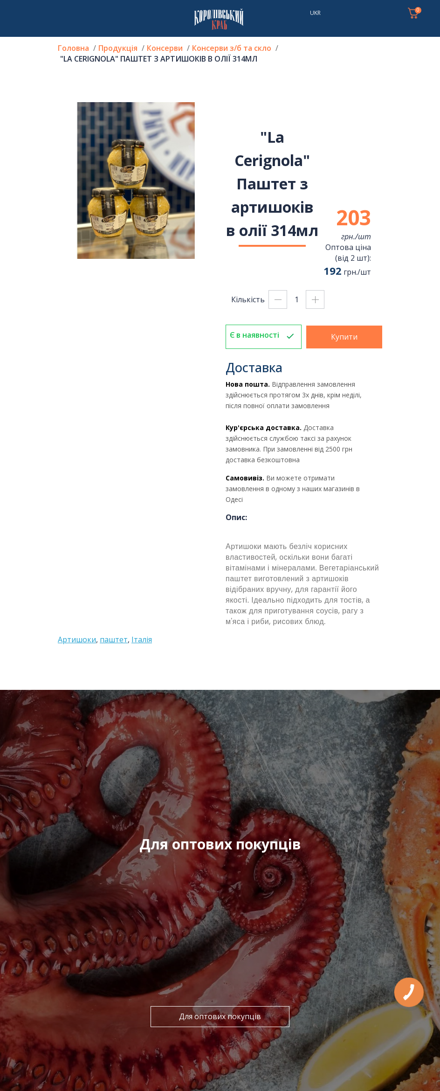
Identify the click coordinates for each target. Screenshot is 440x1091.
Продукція (118, 48)
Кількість (248, 299)
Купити (344, 337)
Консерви (165, 48)
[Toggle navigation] (19, 13)
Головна (73, 48)
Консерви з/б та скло (231, 48)
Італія (141, 639)
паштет (114, 639)
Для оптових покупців (220, 1016)
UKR (315, 13)
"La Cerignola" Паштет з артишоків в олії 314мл (158, 59)
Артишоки (77, 639)
